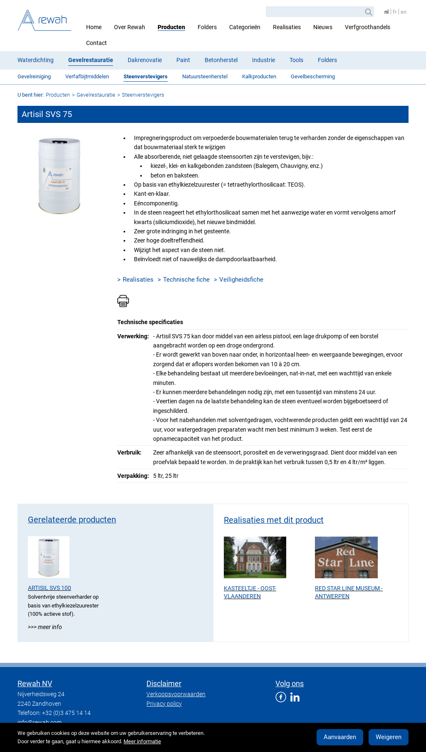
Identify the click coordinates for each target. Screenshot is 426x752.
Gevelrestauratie (90, 60)
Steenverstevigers (146, 76)
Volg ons (289, 683)
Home (94, 27)
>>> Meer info (45, 627)
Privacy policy (164, 703)
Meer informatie (142, 741)
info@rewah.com (39, 722)
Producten (171, 27)
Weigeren (388, 737)
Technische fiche (186, 279)
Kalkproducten (259, 76)
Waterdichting (35, 60)
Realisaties (287, 27)
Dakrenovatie (145, 60)
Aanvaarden (340, 737)
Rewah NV (34, 683)
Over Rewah (129, 27)
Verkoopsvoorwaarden (176, 694)
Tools (296, 60)
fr (394, 12)
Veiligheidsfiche (241, 279)
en (403, 12)
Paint (183, 60)
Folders (207, 27)
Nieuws (322, 27)
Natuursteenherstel (205, 76)
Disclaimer (163, 683)
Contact (96, 43)
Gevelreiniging (34, 76)
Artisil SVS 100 (49, 588)
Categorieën (244, 27)
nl (386, 12)
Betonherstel (221, 60)
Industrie (263, 60)
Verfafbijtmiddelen (87, 76)
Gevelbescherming (313, 76)
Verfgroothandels (367, 27)
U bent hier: (30, 95)
